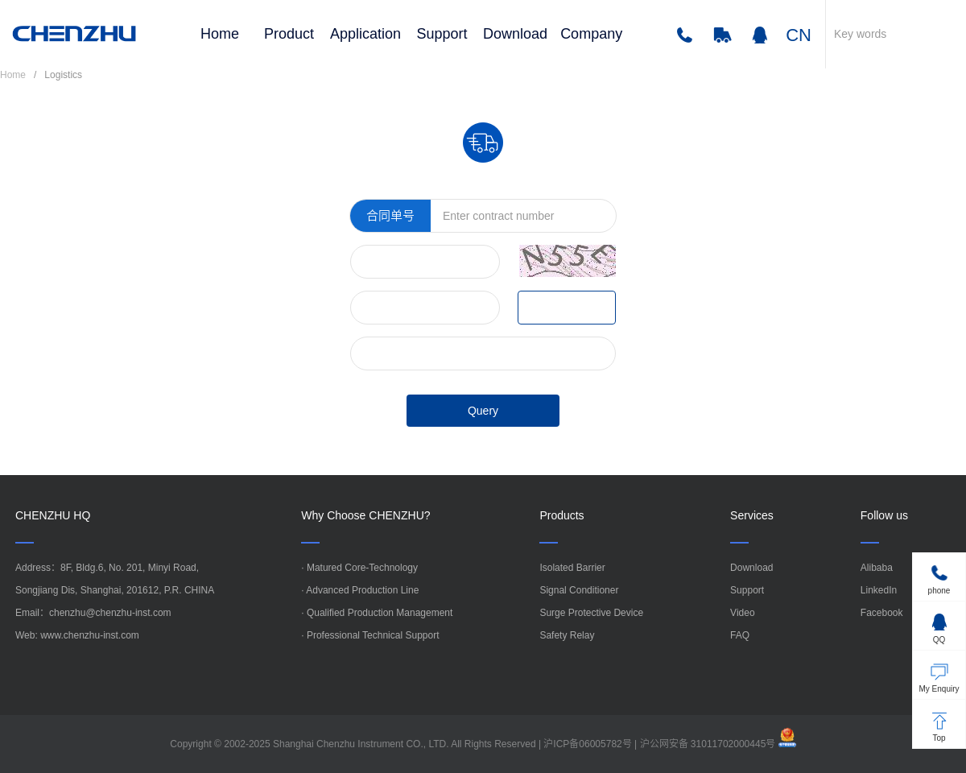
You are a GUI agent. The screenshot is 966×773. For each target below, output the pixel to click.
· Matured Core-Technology (359, 567)
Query (483, 410)
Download (515, 34)
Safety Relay (566, 635)
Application (365, 34)
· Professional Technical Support (370, 635)
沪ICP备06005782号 (587, 744)
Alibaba (877, 567)
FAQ (739, 635)
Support (442, 34)
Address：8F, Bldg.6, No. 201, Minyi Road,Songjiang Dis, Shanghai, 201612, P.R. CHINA (114, 579)
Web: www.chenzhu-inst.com (77, 635)
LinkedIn (879, 590)
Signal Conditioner (578, 590)
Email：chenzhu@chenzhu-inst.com (93, 612)
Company (591, 34)
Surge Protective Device (591, 612)
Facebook (882, 612)
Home (219, 34)
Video (742, 612)
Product (289, 34)
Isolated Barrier (572, 567)
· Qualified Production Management (376, 612)
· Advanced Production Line (360, 590)
